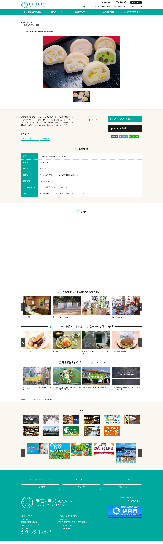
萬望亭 (55, 354)
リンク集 (81, 490)
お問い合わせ (122, 490)
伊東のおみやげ (132, 14)
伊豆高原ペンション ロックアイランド (96, 355)
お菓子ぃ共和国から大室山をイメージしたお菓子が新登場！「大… (67, 391)
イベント (121, 8)
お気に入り (121, 2)
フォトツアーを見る (121, 121)
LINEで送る (133, 139)
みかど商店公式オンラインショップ (53, 190)
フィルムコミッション (122, 482)
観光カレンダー (56, 14)
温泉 (98, 8)
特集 (65, 8)
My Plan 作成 (118, 131)
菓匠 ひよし (27, 354)
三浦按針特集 (107, 14)
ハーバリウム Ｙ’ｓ (90, 320)
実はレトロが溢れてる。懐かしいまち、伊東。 (37, 391)
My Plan (135, 2)
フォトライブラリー (81, 482)
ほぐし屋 (26, 320)
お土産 (45, 141)
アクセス (138, 8)
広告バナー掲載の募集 (132, 503)
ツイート (123, 139)
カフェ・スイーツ (31, 141)
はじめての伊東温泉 (31, 14)
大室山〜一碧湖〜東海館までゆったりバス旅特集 (126, 391)
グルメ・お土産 (109, 8)
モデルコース (76, 8)
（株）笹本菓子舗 (119, 354)
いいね (115, 139)
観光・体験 (88, 8)
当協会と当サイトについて (130, 500)
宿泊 (130, 8)
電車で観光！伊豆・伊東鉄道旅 (94, 390)
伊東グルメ (81, 14)
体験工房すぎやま (119, 320)
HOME (23, 402)
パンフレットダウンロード (40, 482)
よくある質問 (40, 490)
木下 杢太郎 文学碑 (60, 320)
